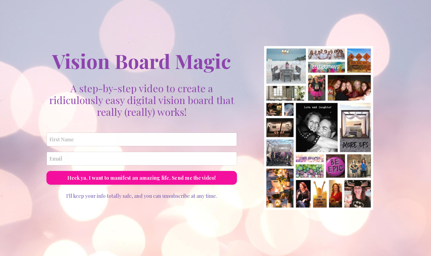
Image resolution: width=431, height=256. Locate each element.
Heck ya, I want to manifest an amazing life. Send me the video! (141, 178)
